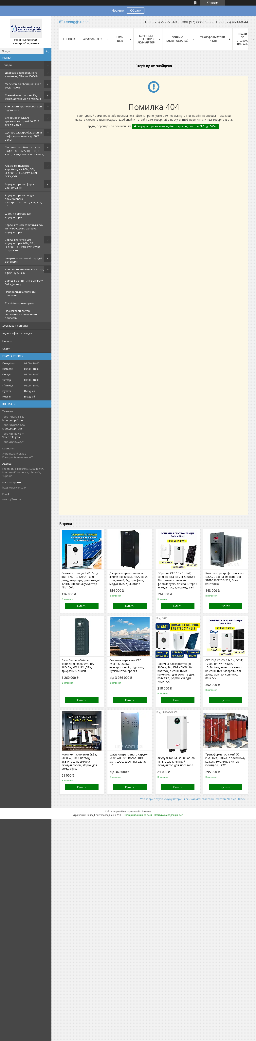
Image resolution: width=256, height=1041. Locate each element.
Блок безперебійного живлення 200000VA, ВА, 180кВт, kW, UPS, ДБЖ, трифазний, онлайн (78, 666)
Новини (7, 341)
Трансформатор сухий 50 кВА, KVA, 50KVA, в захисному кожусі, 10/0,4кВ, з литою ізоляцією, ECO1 (225, 760)
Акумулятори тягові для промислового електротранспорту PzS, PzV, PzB (23, 201)
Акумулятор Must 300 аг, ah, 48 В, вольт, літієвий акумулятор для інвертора (176, 761)
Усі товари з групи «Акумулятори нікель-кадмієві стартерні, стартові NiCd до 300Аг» (192, 799)
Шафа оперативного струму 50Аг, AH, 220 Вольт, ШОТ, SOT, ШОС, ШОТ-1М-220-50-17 (128, 760)
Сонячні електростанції (177, 39)
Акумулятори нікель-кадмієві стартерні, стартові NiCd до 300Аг (177, 126)
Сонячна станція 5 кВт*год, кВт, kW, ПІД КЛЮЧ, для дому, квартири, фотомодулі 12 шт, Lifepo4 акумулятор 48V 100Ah (81, 580)
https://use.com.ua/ (14, 487)
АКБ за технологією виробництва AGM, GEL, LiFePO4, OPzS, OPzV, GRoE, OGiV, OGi (21, 171)
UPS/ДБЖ (120, 39)
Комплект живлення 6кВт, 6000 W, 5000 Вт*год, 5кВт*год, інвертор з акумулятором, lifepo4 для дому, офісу (79, 761)
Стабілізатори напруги (19, 303)
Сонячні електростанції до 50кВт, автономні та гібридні (23, 97)
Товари (7, 65)
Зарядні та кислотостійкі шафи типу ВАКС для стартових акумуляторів (24, 228)
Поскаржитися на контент (138, 815)
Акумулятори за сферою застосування (20, 185)
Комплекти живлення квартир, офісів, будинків (24, 271)
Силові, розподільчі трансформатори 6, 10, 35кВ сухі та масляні (22, 121)
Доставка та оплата (15, 325)
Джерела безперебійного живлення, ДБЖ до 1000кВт (21, 74)
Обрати (135, 10)
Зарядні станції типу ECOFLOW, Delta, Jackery (24, 282)
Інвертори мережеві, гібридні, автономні (24, 259)
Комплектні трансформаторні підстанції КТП (23, 108)
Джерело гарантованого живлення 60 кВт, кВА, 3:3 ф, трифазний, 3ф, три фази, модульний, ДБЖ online (128, 578)
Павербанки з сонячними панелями (21, 293)
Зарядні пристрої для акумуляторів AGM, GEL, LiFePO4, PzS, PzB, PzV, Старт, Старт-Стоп (23, 245)
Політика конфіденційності (168, 815)
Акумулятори (92, 39)
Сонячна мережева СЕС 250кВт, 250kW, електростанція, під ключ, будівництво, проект (126, 666)
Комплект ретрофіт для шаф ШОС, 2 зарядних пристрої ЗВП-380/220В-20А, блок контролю (224, 578)
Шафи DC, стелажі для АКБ (242, 39)
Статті (6, 348)
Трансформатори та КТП (212, 39)
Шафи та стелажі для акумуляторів (18, 215)
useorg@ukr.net (12, 499)
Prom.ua (146, 811)
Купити (81, 606)
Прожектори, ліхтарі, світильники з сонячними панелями (21, 314)
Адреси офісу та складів (17, 333)
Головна (69, 39)
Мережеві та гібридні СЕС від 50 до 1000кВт (23, 85)
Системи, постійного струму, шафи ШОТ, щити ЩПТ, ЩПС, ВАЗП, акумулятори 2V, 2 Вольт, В (24, 153)
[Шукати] (47, 51)
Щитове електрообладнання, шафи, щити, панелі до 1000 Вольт (23, 136)
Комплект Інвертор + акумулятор (146, 39)
